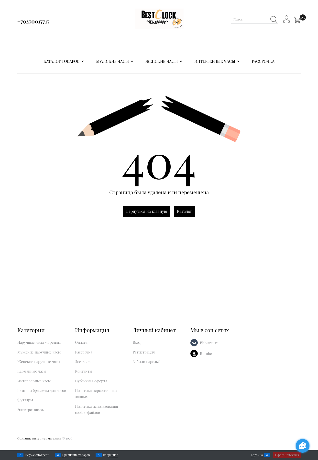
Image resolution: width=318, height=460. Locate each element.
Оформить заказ (287, 455)
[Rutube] (194, 353)
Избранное (110, 455)
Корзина (257, 455)
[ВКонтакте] (194, 342)
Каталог (184, 211)
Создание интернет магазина (39, 438)
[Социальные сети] (302, 446)
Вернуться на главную (146, 211)
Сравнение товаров (76, 455)
